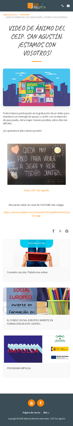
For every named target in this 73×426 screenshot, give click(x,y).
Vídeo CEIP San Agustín (36, 190)
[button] (4, 6)
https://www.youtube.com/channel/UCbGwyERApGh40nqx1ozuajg (37, 213)
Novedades (25, 14)
